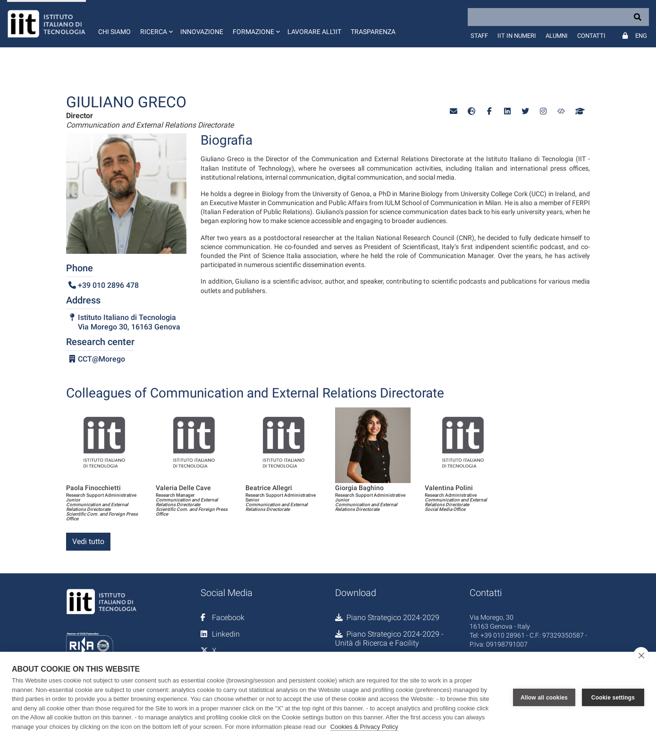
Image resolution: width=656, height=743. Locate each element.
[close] (641, 655)
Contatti (591, 35)
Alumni (557, 35)
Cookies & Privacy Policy (364, 726)
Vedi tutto (88, 541)
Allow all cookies (544, 697)
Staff (479, 35)
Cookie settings (613, 697)
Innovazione (201, 31)
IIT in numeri (516, 35)
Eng (641, 35)
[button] (155, 23)
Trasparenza (373, 31)
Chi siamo (114, 31)
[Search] (558, 17)
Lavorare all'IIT (314, 31)
